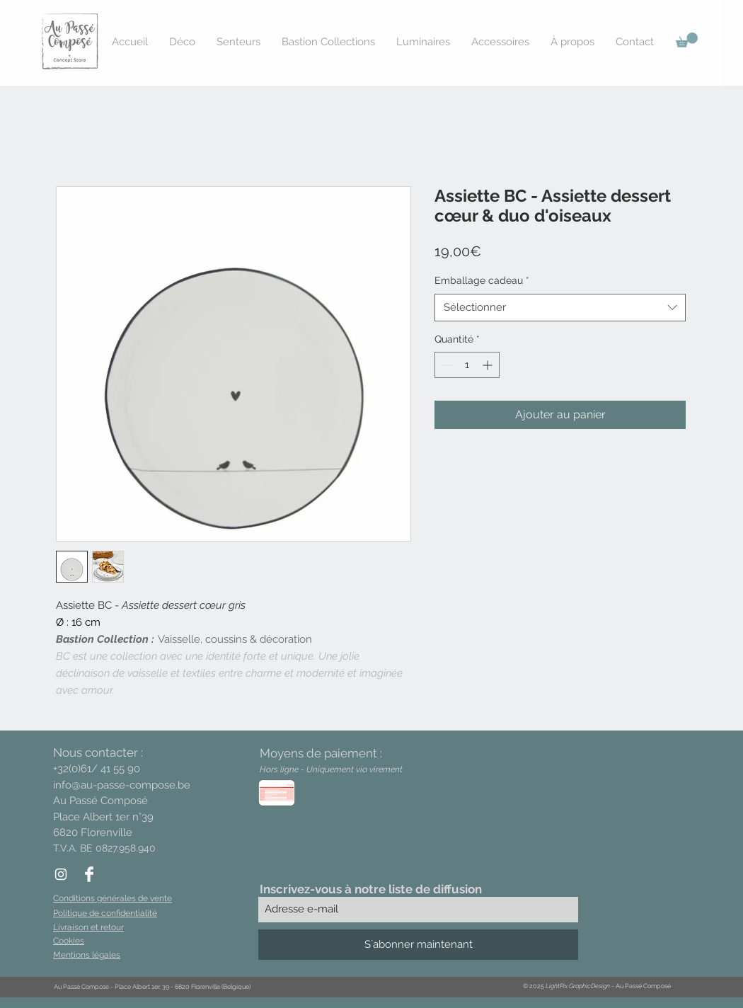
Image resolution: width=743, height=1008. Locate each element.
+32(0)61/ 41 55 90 (96, 768)
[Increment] (488, 365)
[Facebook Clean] (89, 874)
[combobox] (560, 307)
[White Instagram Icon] (61, 874)
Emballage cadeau (481, 280)
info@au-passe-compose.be (121, 785)
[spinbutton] (467, 365)
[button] (687, 40)
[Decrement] (445, 365)
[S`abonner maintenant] (418, 944)
